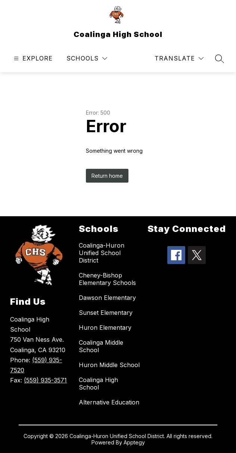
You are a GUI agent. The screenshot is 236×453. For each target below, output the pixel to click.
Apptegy (134, 442)
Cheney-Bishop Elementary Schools (107, 279)
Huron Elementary (105, 327)
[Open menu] (32, 58)
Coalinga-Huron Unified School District (101, 253)
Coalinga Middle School (101, 346)
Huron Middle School (109, 365)
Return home (107, 176)
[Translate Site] (179, 58)
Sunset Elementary (106, 312)
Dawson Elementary (107, 297)
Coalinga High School (98, 383)
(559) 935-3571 (45, 380)
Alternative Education (109, 402)
